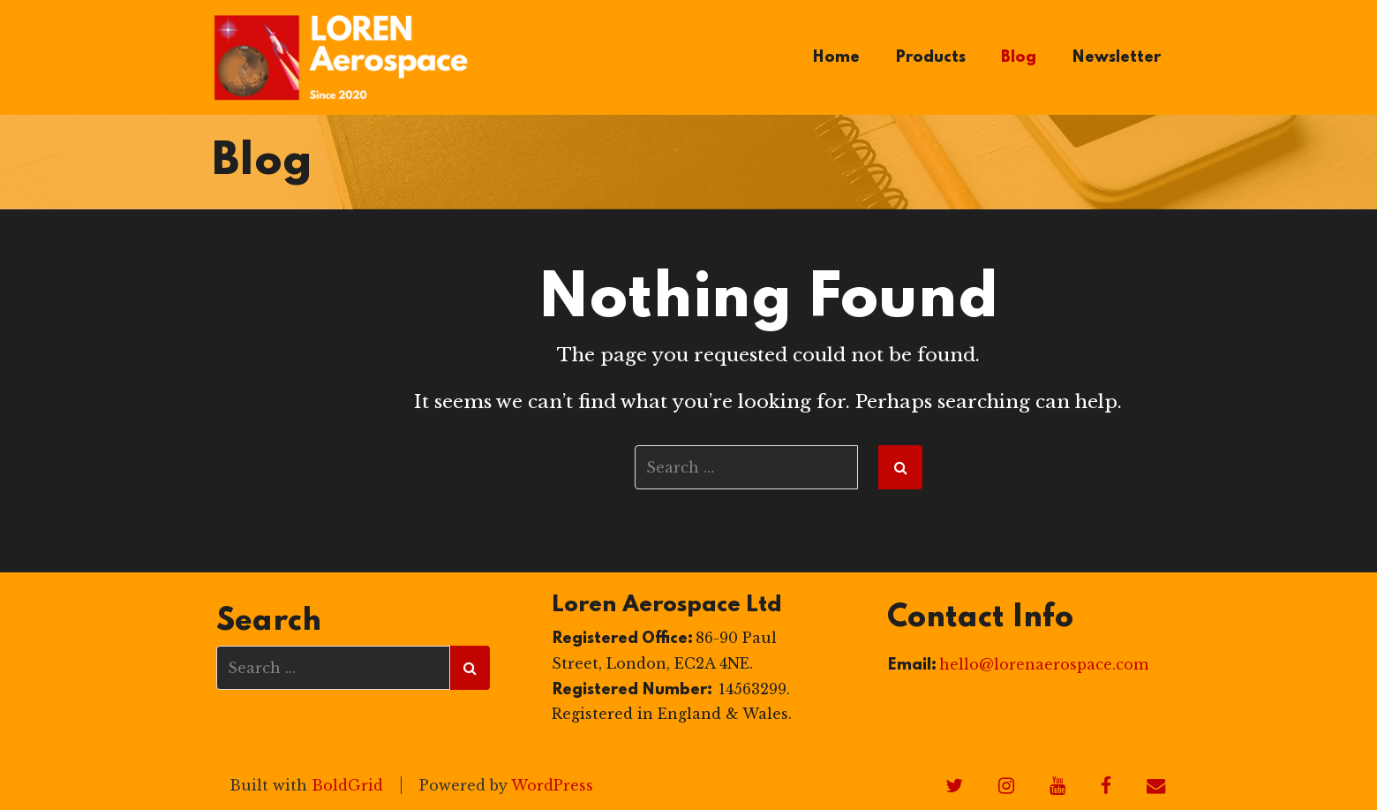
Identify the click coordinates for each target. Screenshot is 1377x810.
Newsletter (1116, 57)
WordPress (552, 785)
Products (930, 57)
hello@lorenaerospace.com (1043, 664)
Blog (1018, 57)
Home (836, 57)
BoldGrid (347, 785)
